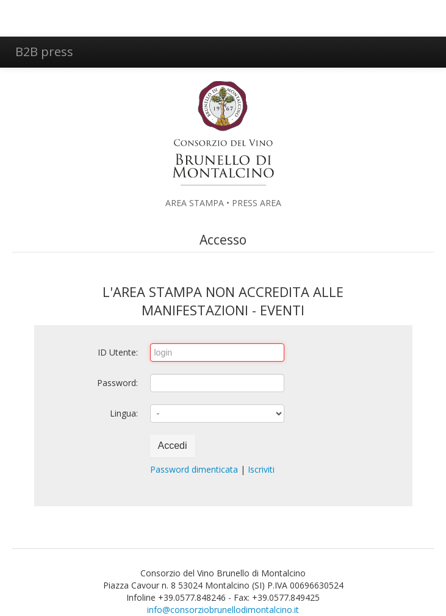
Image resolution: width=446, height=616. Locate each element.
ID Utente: (118, 352)
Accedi (172, 445)
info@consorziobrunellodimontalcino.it (223, 609)
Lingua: (124, 413)
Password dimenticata (194, 469)
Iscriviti (261, 469)
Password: (117, 383)
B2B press (44, 51)
